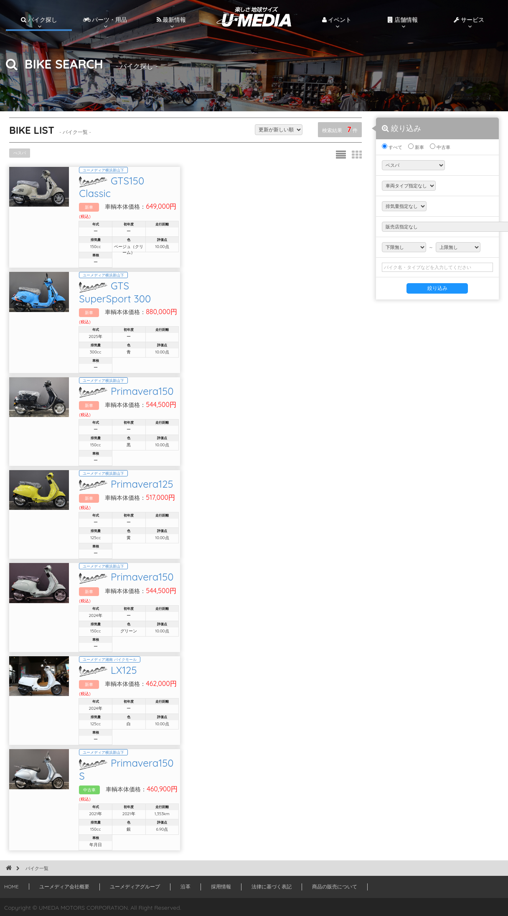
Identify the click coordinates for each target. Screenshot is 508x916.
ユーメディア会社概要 (64, 885)
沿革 (185, 885)
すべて (392, 147)
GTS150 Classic (210, 186)
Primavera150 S (211, 775)
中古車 (440, 147)
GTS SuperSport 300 (222, 284)
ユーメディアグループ (135, 885)
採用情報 (221, 885)
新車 (416, 147)
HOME (11, 885)
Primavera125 (207, 480)
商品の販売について (334, 885)
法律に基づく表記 (271, 885)
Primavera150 (207, 382)
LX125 (189, 676)
